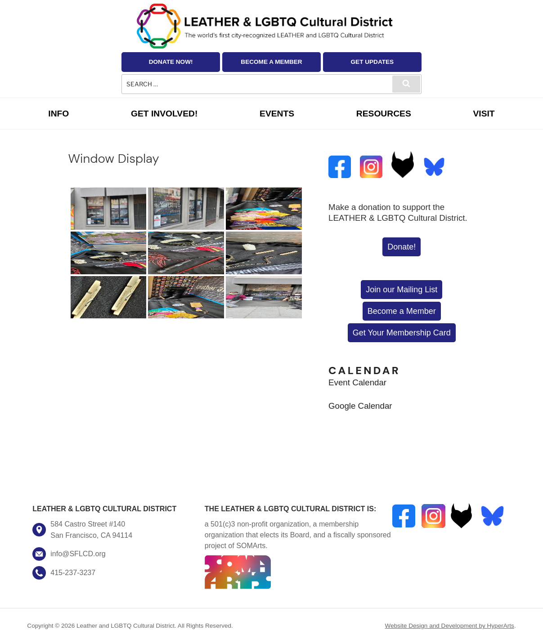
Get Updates (372, 61)
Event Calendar (357, 382)
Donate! (401, 246)
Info (58, 113)
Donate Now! (171, 61)
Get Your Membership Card (402, 332)
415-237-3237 (72, 572)
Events (277, 113)
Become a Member (271, 61)
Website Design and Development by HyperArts (449, 625)
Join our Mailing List (401, 289)
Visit (483, 113)
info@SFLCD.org (77, 553)
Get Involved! (164, 113)
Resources (383, 113)
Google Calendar (360, 406)
